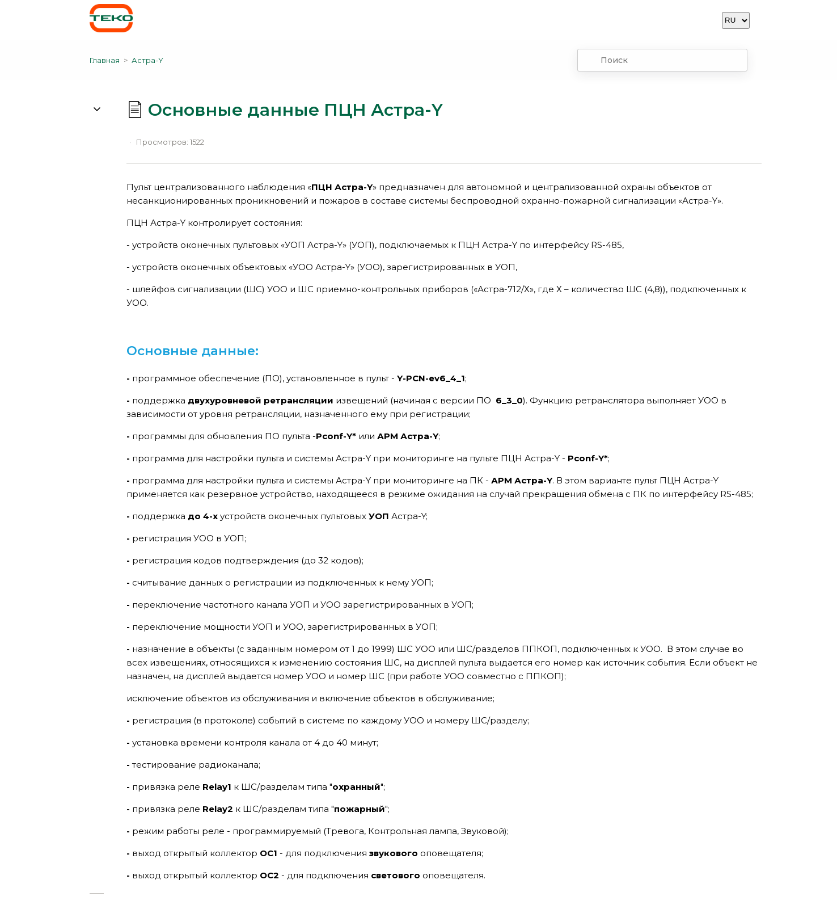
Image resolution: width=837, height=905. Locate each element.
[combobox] (662, 60)
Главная (105, 60)
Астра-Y (147, 60)
